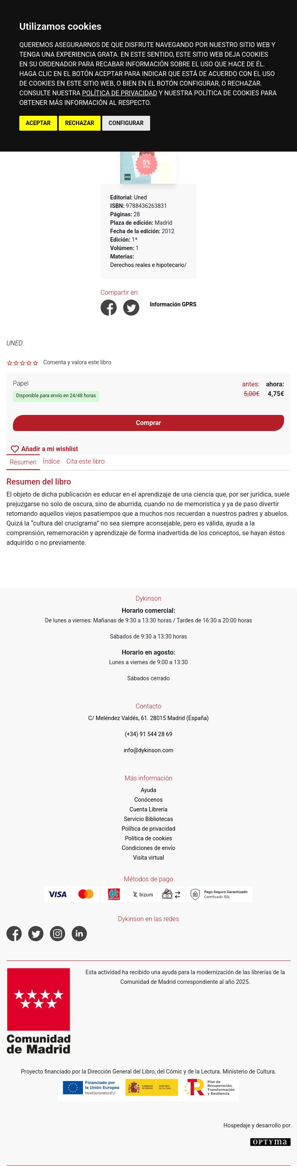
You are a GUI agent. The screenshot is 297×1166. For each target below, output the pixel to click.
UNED (14, 343)
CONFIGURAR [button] (126, 123)
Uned (140, 197)
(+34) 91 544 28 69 (148, 734)
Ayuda (149, 790)
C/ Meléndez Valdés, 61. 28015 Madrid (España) (148, 718)
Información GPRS (173, 304)
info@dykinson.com (148, 750)
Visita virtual (148, 857)
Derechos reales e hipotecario (147, 265)
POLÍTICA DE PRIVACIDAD (119, 93)
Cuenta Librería (148, 809)
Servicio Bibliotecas (148, 819)
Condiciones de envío (148, 848)
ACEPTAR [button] (38, 123)
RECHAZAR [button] (79, 123)
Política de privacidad (148, 828)
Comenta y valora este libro (77, 362)
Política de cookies (148, 838)
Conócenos (148, 799)
